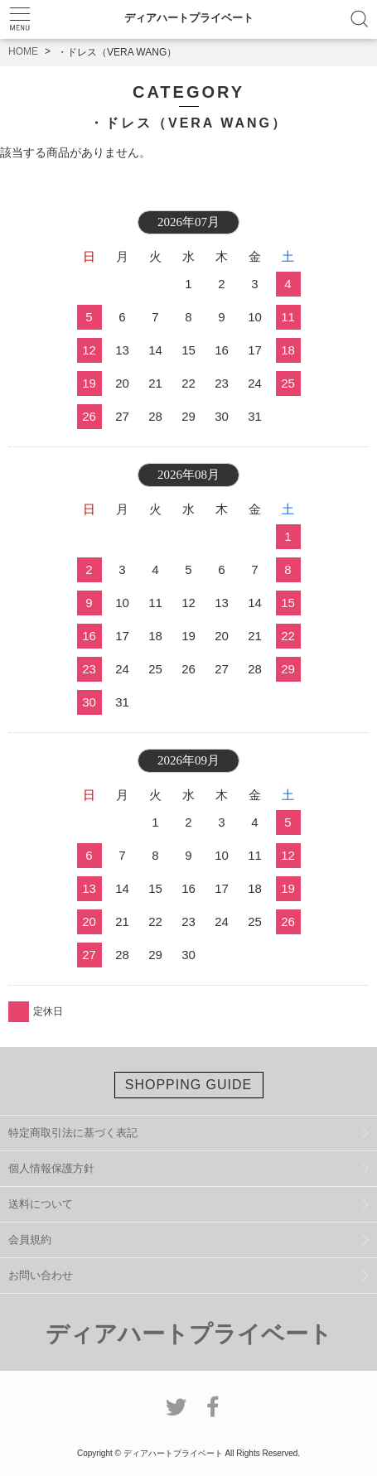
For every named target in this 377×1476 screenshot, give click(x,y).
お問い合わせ (40, 1275)
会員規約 (29, 1239)
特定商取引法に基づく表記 (73, 1132)
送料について (40, 1204)
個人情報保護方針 (51, 1168)
